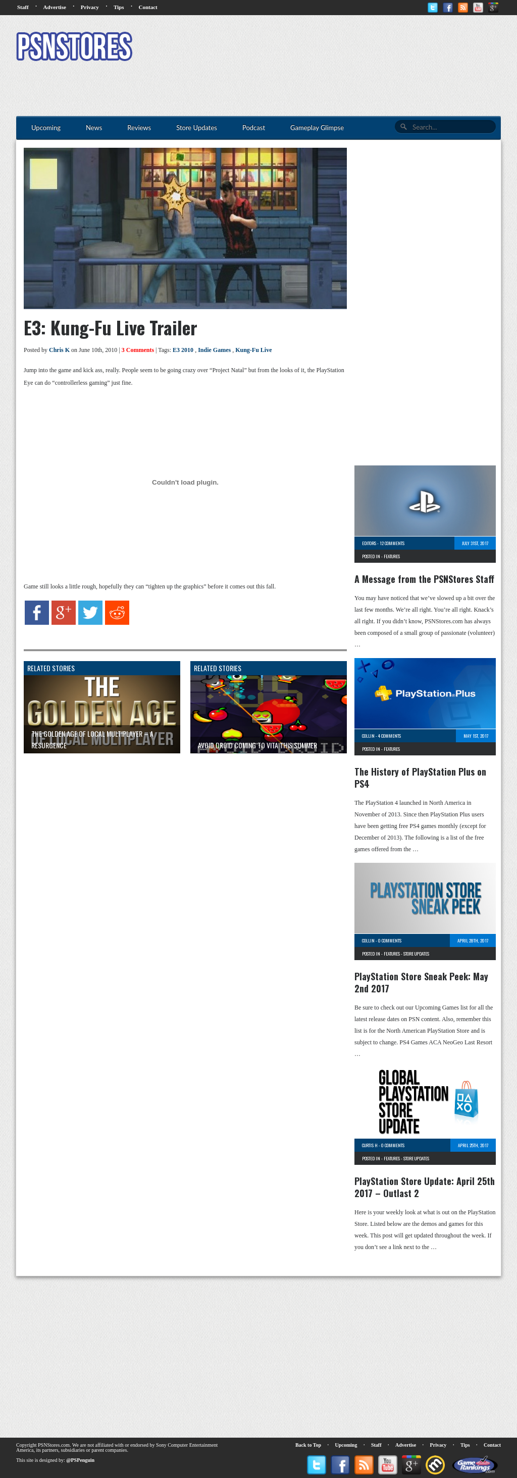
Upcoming (346, 1445)
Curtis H (370, 1145)
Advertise (54, 7)
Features (392, 556)
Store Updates (416, 953)
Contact (147, 7)
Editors (369, 543)
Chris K (59, 349)
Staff (23, 7)
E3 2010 (183, 349)
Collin (368, 735)
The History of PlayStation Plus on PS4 (420, 777)
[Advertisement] (317, 48)
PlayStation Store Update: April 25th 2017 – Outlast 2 (424, 1187)
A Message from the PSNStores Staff (424, 578)
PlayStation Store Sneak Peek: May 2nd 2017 (421, 982)
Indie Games (214, 349)
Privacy (90, 7)
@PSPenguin (80, 1460)
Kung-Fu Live (253, 349)
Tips (119, 7)
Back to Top (308, 1445)
